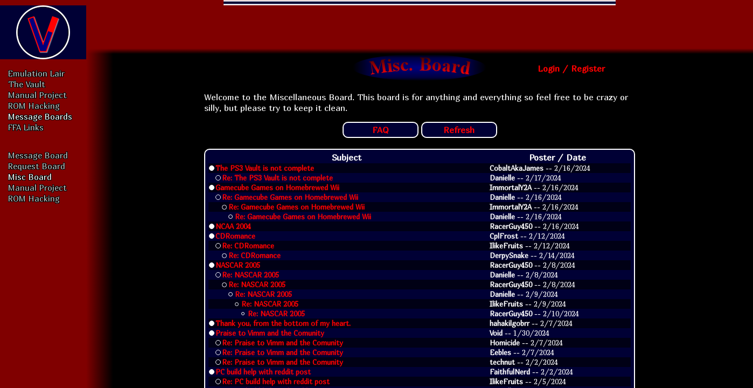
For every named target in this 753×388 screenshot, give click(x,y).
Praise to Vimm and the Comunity (269, 333)
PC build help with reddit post (263, 372)
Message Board (38, 155)
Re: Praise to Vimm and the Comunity (282, 342)
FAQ (380, 129)
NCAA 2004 (233, 226)
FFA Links (26, 127)
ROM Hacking (34, 105)
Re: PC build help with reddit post (276, 381)
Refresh (459, 129)
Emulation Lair (36, 73)
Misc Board (30, 177)
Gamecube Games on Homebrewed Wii (277, 187)
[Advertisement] (420, 24)
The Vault (26, 84)
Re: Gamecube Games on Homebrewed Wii (290, 197)
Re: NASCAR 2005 (250, 275)
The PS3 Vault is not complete (264, 168)
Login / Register (571, 68)
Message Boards (40, 116)
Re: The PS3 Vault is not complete (277, 178)
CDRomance (235, 236)
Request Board (36, 166)
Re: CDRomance (248, 245)
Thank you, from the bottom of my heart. (283, 323)
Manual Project (37, 95)
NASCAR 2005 (237, 265)
